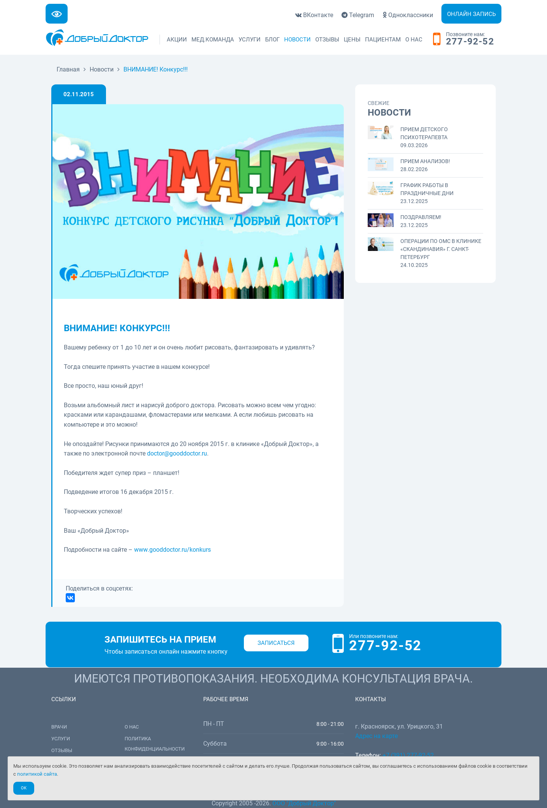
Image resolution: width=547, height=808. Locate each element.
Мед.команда (212, 39)
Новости (297, 39)
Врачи (59, 727)
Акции (177, 39)
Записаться (276, 643)
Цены (352, 39)
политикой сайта (37, 774)
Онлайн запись (471, 14)
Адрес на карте (376, 736)
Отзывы (327, 39)
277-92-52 (470, 42)
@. (177, 453)
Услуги (250, 39)
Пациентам (383, 39)
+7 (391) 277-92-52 (408, 755)
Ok (24, 788)
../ (172, 549)
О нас (413, 39)
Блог (272, 39)
